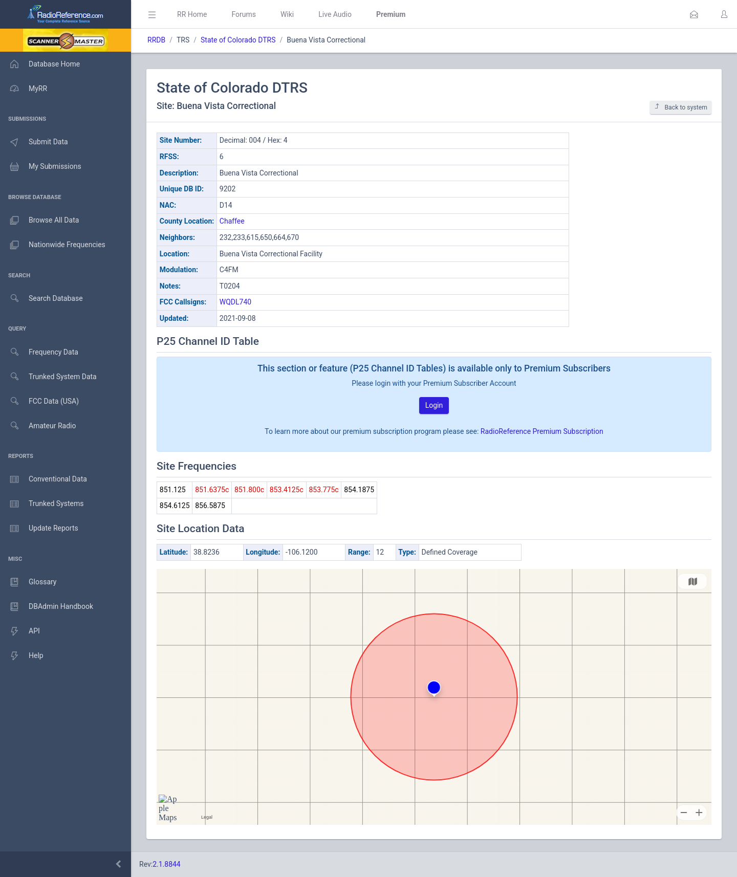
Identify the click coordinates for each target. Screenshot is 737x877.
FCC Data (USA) (39, 401)
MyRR (23, 88)
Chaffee (232, 221)
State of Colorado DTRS (238, 40)
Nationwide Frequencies (52, 245)
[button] (694, 14)
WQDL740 (235, 302)
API (20, 631)
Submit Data (34, 142)
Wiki (287, 14)
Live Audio (335, 14)
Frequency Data (39, 352)
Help (22, 656)
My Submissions (40, 166)
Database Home (40, 64)
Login (434, 405)
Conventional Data (43, 479)
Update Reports (39, 528)
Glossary (28, 582)
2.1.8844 (167, 864)
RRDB (156, 40)
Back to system (680, 107)
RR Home (192, 14)
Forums (243, 14)
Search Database (41, 298)
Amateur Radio (38, 426)
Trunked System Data (48, 376)
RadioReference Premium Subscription (542, 431)
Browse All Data (39, 220)
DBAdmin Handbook (46, 606)
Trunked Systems (41, 504)
